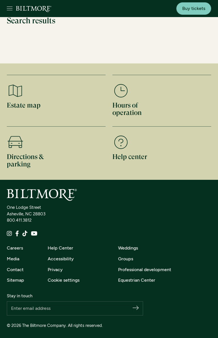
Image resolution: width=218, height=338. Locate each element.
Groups (125, 258)
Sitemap (15, 280)
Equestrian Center (136, 280)
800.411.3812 (19, 220)
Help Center (60, 248)
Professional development (144, 269)
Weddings (128, 248)
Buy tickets (193, 8)
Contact (15, 269)
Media (13, 258)
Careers (15, 248)
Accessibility (61, 258)
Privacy (55, 269)
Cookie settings (63, 280)
